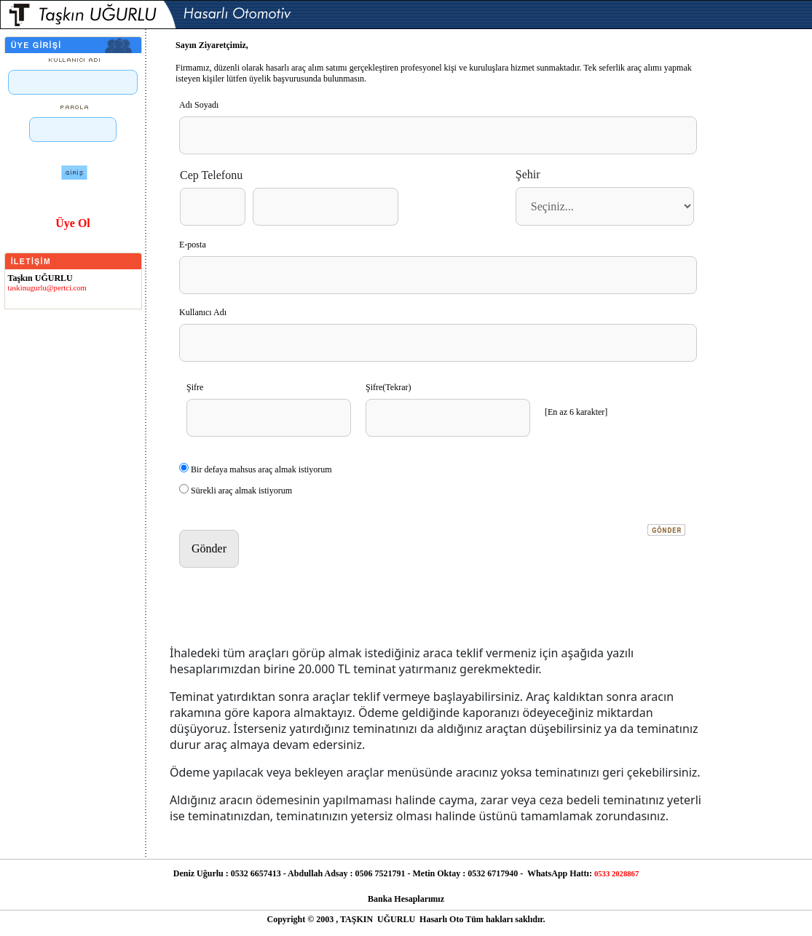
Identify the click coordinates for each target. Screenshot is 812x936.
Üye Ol (72, 223)
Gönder (209, 548)
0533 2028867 (616, 874)
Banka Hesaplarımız (406, 899)
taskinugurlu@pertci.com (47, 288)
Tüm (474, 919)
